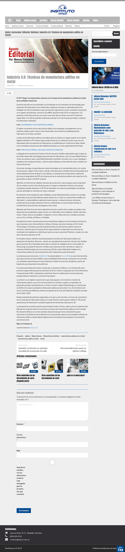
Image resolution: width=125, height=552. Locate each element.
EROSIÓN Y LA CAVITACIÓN (103, 111)
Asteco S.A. (33, 328)
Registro (116, 26)
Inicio (18, 20)
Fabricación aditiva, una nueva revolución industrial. (42, 150)
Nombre (20, 424)
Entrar (106, 26)
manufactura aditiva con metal (73, 336)
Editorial (102, 102)
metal (42, 339)
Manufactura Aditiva (51, 336)
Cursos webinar (73, 20)
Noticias (86, 20)
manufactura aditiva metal (28, 339)
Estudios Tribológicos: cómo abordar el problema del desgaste (103, 191)
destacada (97, 102)
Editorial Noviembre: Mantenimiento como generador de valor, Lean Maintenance (104, 128)
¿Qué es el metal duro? (76, 375)
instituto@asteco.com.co (20, 540)
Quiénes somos (30, 20)
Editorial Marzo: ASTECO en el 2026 (105, 87)
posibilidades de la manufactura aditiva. (37, 125)
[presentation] (33, 501)
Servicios (43, 20)
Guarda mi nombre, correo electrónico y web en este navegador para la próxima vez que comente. (21, 480)
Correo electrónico (21, 437)
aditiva (27, 336)
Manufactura (37, 336)
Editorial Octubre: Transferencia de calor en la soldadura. (105, 149)
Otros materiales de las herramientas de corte (51, 377)
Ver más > (34, 371)
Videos (95, 20)
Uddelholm (43, 256)
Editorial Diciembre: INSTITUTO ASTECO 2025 (105, 97)
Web (18, 451)
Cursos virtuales (57, 20)
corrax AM (66, 256)
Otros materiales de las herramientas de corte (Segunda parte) (26, 378)
